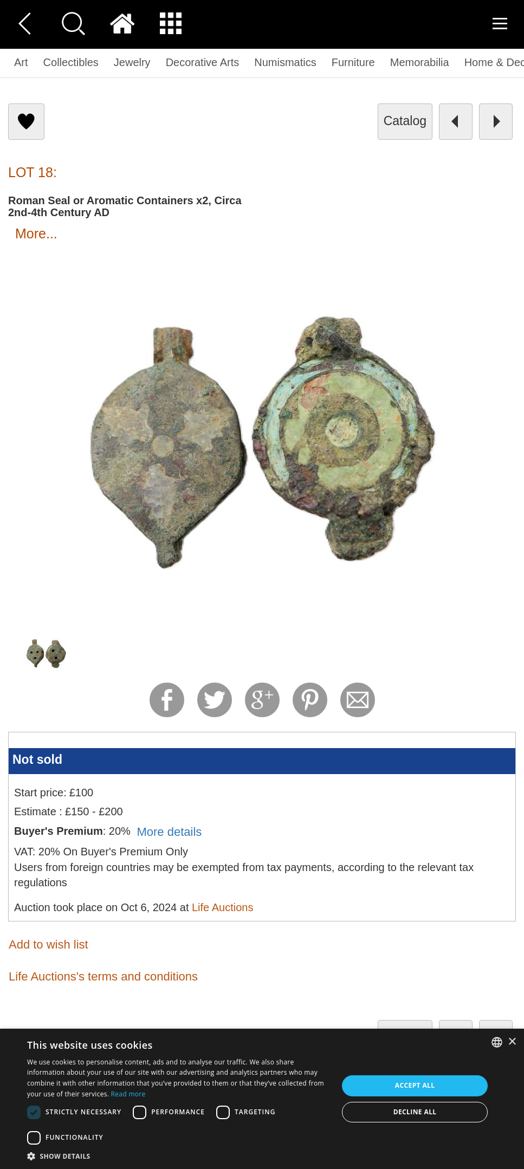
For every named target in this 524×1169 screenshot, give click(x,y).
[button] (178, 1156)
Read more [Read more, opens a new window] (128, 1094)
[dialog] (262, 1099)
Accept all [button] (415, 1085)
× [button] (512, 1042)
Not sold (37, 759)
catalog (405, 121)
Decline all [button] (415, 1111)
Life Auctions (222, 907)
